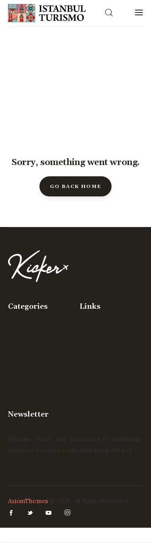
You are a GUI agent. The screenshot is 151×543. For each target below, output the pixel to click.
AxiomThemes (28, 501)
